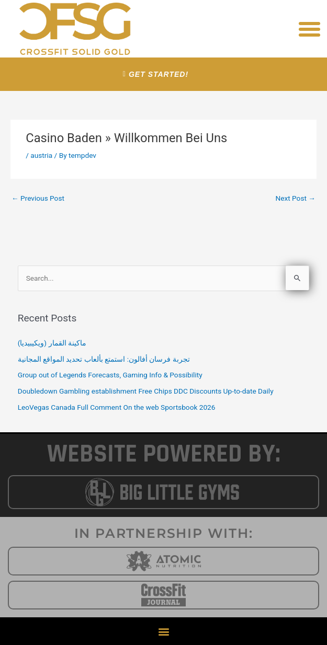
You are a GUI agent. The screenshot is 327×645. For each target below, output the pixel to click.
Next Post (295, 198)
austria (41, 155)
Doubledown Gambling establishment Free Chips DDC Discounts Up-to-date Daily (146, 391)
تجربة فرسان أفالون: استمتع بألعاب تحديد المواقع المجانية (104, 359)
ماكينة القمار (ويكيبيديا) (52, 343)
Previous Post (38, 198)
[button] (310, 29)
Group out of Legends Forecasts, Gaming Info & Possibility (110, 375)
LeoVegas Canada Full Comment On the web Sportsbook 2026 (117, 407)
